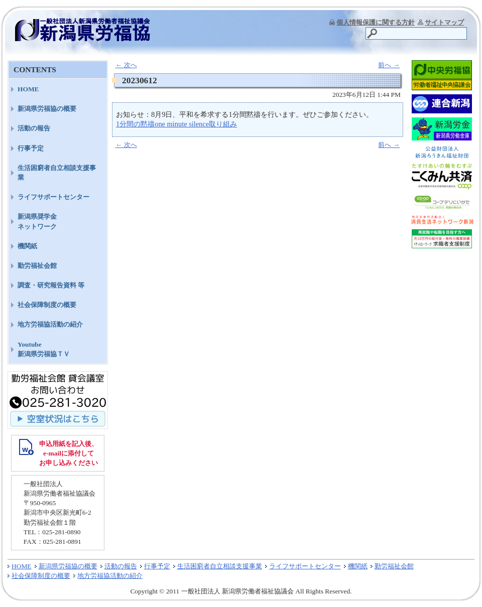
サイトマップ (444, 22)
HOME (28, 89)
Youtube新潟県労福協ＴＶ (44, 349)
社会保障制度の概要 (47, 305)
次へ (126, 65)
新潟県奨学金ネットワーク (37, 221)
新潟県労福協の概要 (47, 108)
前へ (389, 65)
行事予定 (31, 148)
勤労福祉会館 (37, 265)
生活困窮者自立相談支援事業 (57, 172)
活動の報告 (34, 128)
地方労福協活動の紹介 (50, 324)
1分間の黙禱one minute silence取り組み (176, 124)
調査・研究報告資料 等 (51, 285)
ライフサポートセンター (53, 197)
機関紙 (27, 246)
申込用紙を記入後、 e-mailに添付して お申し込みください (68, 453)
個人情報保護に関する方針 (375, 22)
